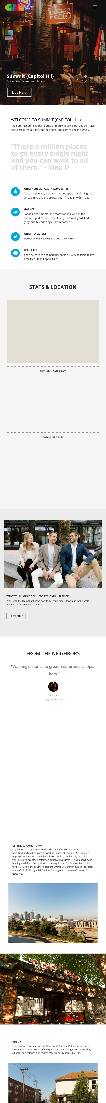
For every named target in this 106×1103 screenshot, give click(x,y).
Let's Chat (16, 616)
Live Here (19, 92)
